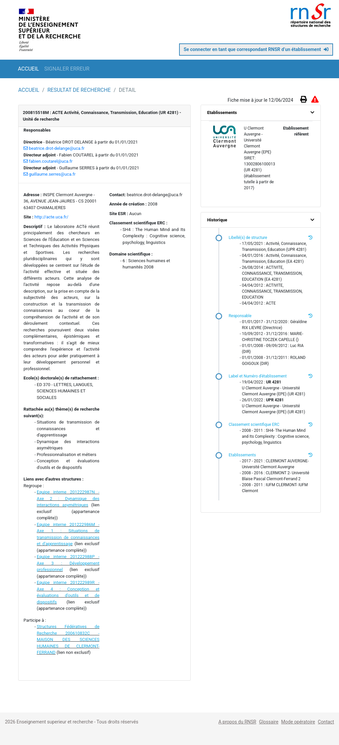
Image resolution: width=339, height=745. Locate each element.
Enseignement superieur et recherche (55, 721)
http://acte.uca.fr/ (51, 216)
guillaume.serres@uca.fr (49, 174)
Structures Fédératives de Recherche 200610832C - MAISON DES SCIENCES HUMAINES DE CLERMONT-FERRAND (68, 639)
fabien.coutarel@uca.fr (48, 161)
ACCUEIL (28, 69)
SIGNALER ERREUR (66, 69)
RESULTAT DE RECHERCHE (79, 90)
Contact (326, 721)
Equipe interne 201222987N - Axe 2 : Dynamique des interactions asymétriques (68, 498)
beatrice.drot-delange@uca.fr (54, 148)
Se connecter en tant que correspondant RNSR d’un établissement (256, 49)
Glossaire (268, 721)
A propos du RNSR (237, 721)
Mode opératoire (298, 721)
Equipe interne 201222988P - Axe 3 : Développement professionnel (68, 563)
